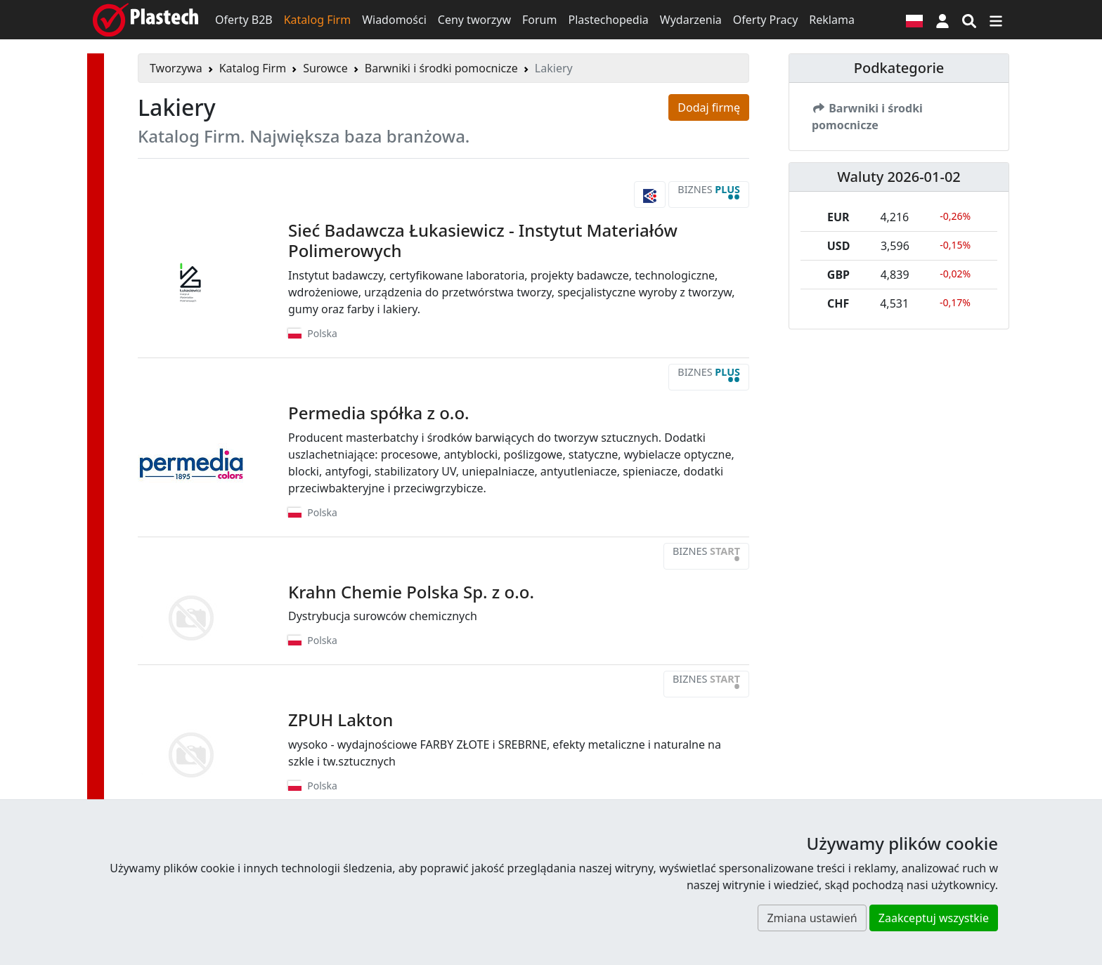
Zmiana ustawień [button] (812, 918)
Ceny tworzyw (474, 19)
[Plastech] (145, 20)
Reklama (832, 19)
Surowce (325, 68)
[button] (942, 19)
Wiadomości (394, 19)
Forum (539, 19)
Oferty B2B (244, 19)
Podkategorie (899, 67)
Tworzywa (176, 68)
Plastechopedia (608, 19)
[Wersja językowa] (914, 19)
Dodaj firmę (709, 107)
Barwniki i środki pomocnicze (441, 68)
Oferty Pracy (765, 19)
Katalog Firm (317, 19)
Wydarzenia (691, 19)
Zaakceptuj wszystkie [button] (934, 918)
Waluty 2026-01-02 (899, 176)
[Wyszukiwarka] (969, 19)
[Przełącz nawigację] (996, 19)
